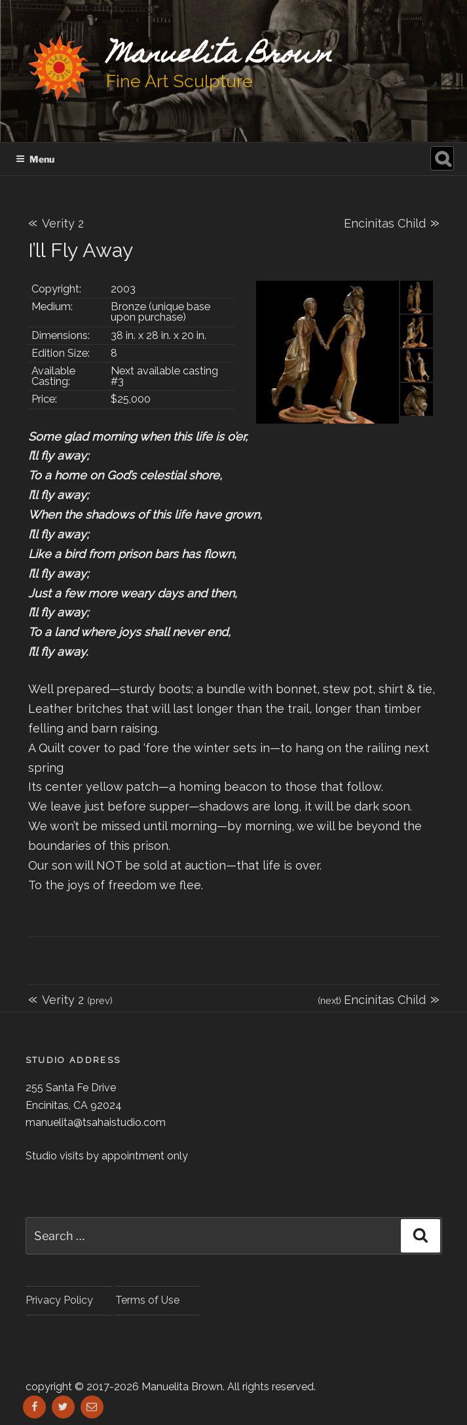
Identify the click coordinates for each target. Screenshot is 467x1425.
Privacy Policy (59, 1300)
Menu (35, 159)
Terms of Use (147, 1300)
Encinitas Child (391, 221)
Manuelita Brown (219, 56)
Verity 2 (56, 223)
